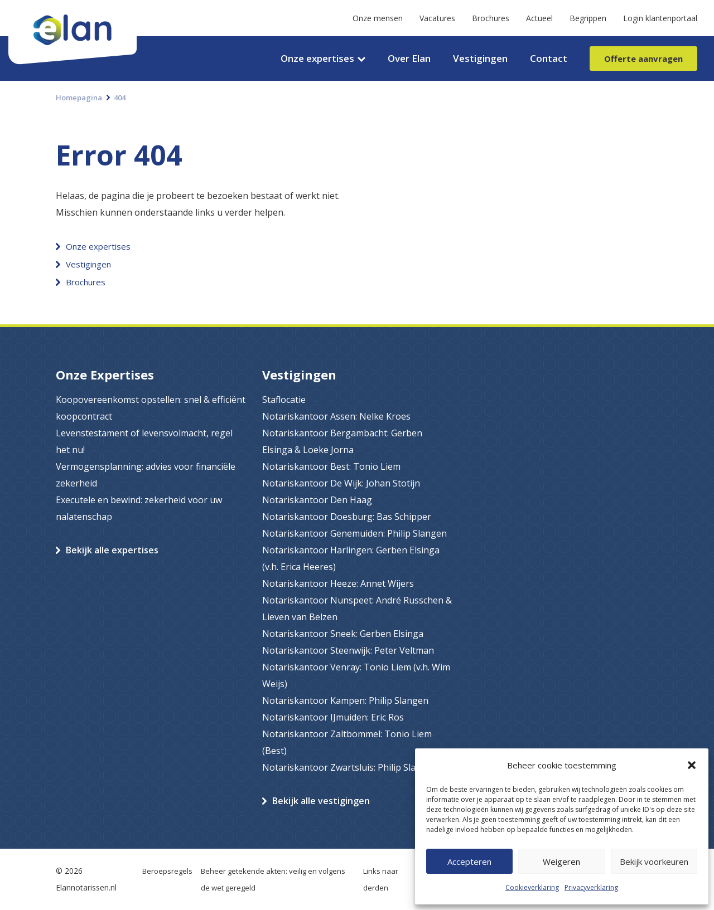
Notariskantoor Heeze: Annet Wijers (338, 583)
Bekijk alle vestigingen (321, 801)
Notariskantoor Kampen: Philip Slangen (345, 700)
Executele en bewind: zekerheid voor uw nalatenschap (139, 508)
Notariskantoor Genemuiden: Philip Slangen (354, 533)
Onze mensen (378, 18)
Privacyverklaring (591, 887)
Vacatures (437, 18)
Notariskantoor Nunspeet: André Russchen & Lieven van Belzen (357, 608)
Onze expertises (317, 58)
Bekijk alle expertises (112, 550)
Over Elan (409, 58)
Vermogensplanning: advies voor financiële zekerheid (145, 474)
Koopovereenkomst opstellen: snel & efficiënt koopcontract (150, 407)
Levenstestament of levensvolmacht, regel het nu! (144, 441)
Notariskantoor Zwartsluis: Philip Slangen (349, 767)
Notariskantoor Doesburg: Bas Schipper (346, 516)
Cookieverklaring (532, 887)
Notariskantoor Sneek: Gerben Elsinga (342, 633)
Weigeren (561, 861)
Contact (548, 58)
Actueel (539, 18)
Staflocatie (284, 399)
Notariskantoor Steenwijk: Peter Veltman (348, 650)
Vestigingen (480, 58)
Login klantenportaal (660, 18)
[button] (691, 765)
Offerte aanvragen (643, 58)
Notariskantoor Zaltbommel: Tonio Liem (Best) (347, 742)
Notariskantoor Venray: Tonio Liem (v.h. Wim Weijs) (356, 675)
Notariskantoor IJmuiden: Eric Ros (333, 717)
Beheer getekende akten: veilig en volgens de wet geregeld (273, 879)
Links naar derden (380, 879)
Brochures (490, 18)
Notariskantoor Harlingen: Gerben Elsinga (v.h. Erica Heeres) (351, 558)
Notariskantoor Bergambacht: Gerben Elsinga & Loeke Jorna (342, 441)
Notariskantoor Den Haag (317, 500)
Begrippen (588, 18)
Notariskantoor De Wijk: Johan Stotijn (341, 483)
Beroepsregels (167, 871)
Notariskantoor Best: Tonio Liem (331, 466)
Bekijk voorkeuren (654, 861)
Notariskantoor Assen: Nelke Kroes (336, 416)
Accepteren (469, 861)
